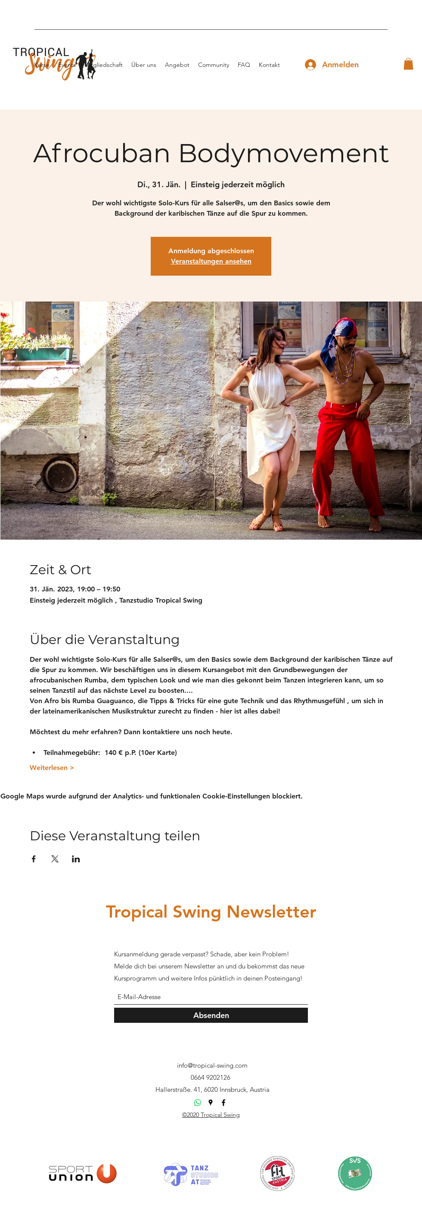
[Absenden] (211, 1015)
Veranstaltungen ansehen (211, 261)
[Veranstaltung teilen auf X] (55, 858)
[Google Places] (210, 1102)
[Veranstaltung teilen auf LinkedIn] (76, 858)
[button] (408, 63)
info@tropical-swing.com (212, 1065)
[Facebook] (223, 1102)
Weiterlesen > (52, 768)
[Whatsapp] (197, 1102)
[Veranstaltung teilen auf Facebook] (34, 858)
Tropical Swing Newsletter (211, 911)
